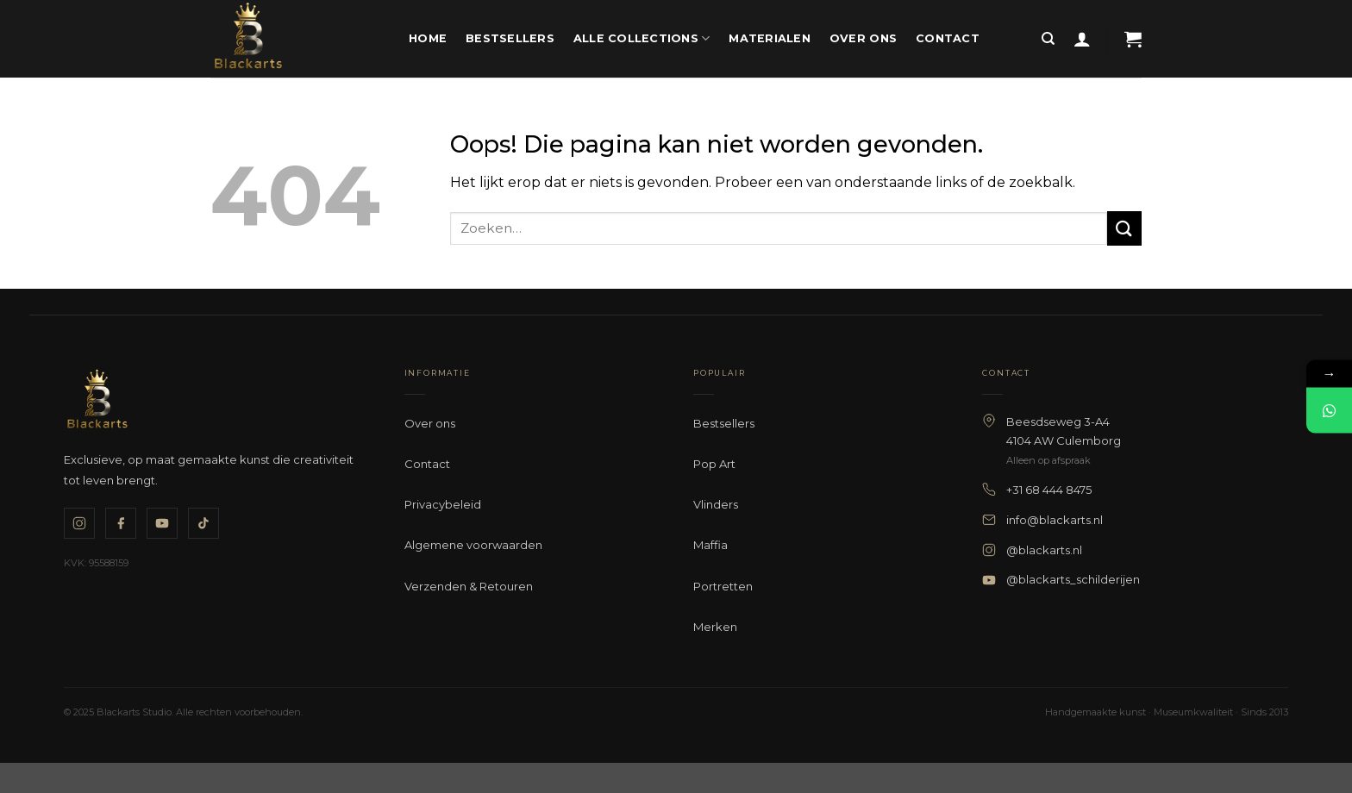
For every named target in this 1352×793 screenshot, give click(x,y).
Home (428, 38)
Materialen (770, 38)
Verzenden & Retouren (468, 586)
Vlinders (715, 504)
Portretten (723, 586)
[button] (1082, 39)
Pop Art (714, 464)
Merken (715, 627)
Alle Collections (641, 38)
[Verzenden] (1124, 228)
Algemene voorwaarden (473, 545)
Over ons (863, 38)
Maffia (710, 545)
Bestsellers (510, 38)
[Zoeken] (1048, 38)
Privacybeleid (442, 504)
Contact (948, 38)
